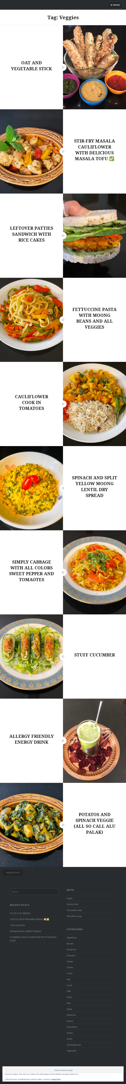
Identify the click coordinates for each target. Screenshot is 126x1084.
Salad (69, 1009)
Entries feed (72, 904)
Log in (70, 898)
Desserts (71, 955)
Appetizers (72, 937)
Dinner (70, 961)
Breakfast (71, 949)
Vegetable (71, 1050)
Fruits (69, 973)
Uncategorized (74, 1044)
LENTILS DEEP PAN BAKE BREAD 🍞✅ (29, 919)
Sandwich (71, 1015)
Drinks (70, 967)
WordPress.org (74, 916)
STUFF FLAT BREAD (20, 913)
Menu (116, 5)
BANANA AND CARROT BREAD (25, 931)
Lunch (69, 985)
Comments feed (74, 910)
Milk (69, 991)
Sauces (70, 1021)
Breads (70, 943)
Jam (69, 979)
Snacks (70, 1033)
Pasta (69, 997)
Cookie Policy (56, 1079)
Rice (69, 1003)
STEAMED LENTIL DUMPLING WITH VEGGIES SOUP (33, 939)
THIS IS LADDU (17, 925)
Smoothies (72, 1027)
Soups (69, 1038)
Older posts (13, 872)
